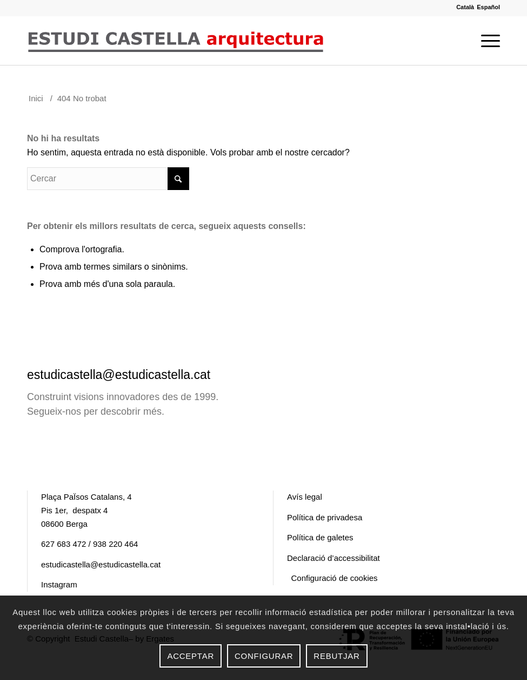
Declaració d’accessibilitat (333, 558)
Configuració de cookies (334, 578)
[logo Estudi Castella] (175, 40)
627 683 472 (63, 543)
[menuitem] (488, 40)
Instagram (59, 584)
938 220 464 (115, 543)
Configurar (264, 656)
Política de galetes (320, 537)
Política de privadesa (324, 517)
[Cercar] (108, 178)
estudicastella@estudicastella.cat (118, 375)
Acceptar (190, 656)
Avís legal (304, 496)
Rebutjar (336, 656)
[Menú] (488, 40)
